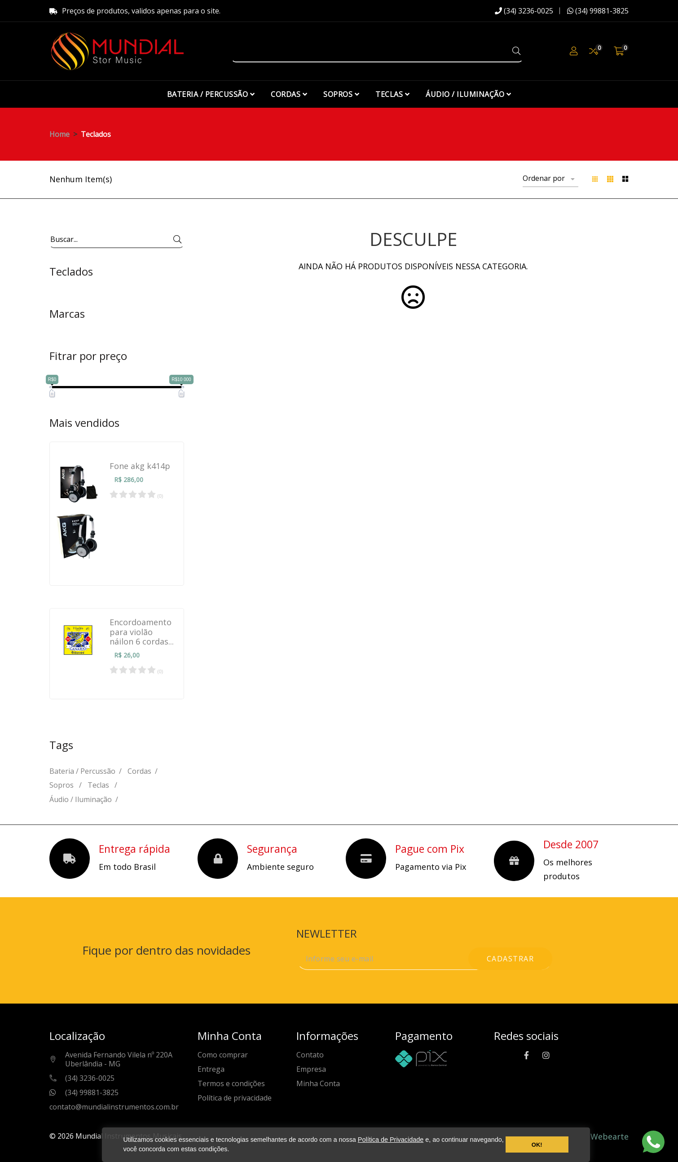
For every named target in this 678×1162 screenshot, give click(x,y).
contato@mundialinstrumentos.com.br (114, 1107)
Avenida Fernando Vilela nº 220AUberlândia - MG (118, 1059)
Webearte (609, 1136)
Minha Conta (318, 1083)
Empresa (311, 1069)
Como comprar (223, 1055)
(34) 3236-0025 (524, 10)
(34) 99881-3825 (598, 10)
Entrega (211, 1069)
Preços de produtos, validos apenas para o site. (134, 11)
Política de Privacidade (390, 1139)
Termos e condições (231, 1083)
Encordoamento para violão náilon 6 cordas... (142, 632)
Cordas (139, 771)
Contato (310, 1055)
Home (59, 134)
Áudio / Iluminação (80, 799)
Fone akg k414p (140, 466)
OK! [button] (537, 1144)
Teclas (99, 785)
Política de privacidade (235, 1098)
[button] (232, 1150)
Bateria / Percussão (82, 771)
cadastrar (510, 959)
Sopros (62, 785)
